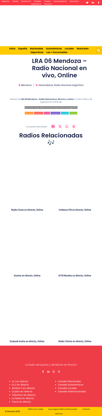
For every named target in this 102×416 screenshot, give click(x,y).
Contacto (86, 409)
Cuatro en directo (22, 391)
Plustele (37, 1)
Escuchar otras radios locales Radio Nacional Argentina (51, 107)
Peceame (74, 1)
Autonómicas (54, 48)
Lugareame (36, 4)
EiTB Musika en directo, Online (75, 275)
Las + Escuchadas (56, 52)
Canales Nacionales (69, 381)
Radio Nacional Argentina (68, 85)
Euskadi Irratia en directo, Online (27, 341)
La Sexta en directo (23, 398)
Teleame (5, 1)
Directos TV (26, 1)
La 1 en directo (20, 381)
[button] (98, 50)
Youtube (65, 113)
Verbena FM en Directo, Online (75, 209)
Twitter (47, 113)
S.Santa (47, 1)
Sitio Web (29, 113)
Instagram (55, 113)
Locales (69, 48)
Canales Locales (67, 388)
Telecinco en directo (23, 395)
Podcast (73, 113)
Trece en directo (21, 401)
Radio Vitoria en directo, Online (74, 341)
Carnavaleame (60, 1)
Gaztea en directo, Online (27, 275)
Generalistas (45, 85)
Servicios (48, 4)
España (22, 48)
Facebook (38, 113)
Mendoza (26, 85)
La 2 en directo (20, 384)
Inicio (12, 48)
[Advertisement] (67, 25)
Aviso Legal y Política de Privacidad (62, 409)
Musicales (83, 48)
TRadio (15, 1)
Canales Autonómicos (70, 384)
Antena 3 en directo (23, 388)
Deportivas (37, 52)
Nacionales (36, 48)
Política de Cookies (35, 409)
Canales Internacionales (72, 391)
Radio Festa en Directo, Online (27, 209)
